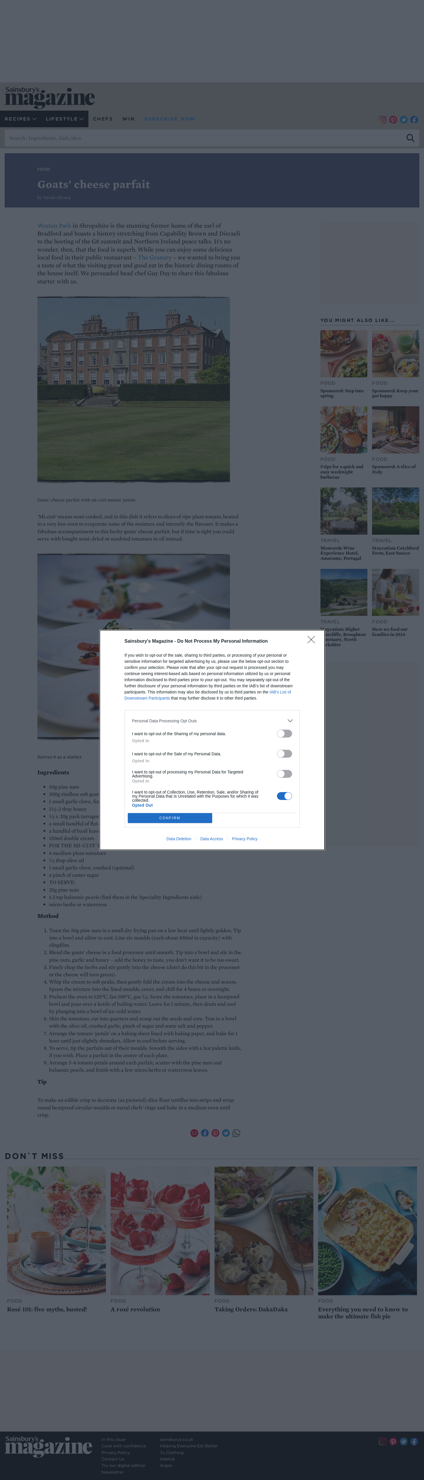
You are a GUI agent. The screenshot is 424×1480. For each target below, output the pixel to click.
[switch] (284, 734)
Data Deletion (179, 838)
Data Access (211, 838)
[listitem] (212, 721)
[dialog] (212, 740)
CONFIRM (170, 818)
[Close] (313, 641)
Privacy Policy (244, 838)
